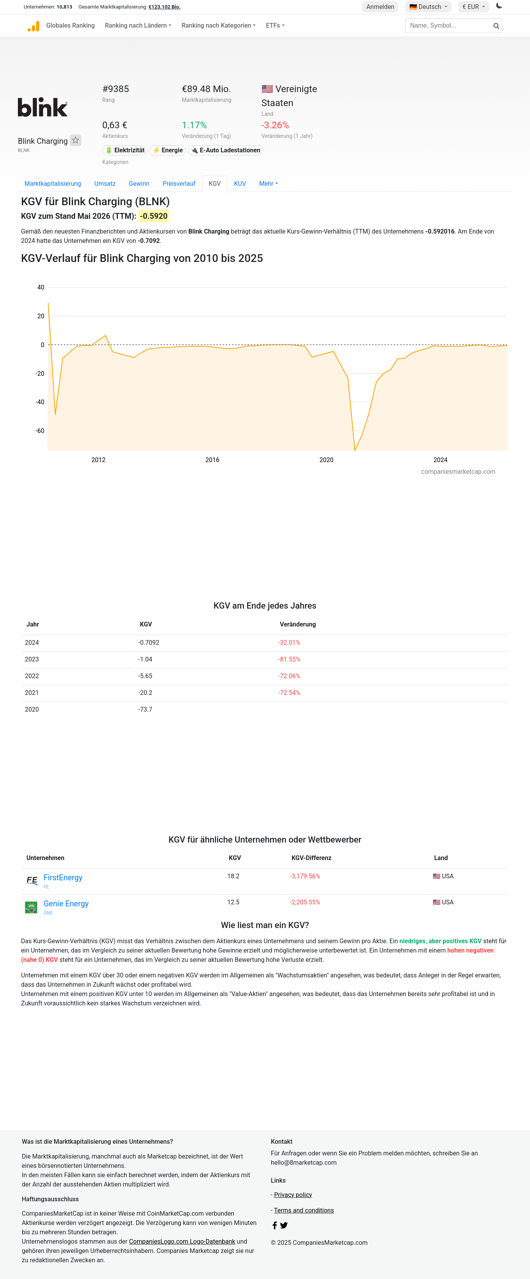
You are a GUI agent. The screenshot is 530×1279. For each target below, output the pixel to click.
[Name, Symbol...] (453, 25)
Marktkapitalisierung (53, 183)
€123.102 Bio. (165, 7)
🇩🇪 (426, 6)
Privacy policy (293, 1195)
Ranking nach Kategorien (216, 25)
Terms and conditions (304, 1210)
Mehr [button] (266, 183)
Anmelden (380, 6)
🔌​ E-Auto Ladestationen (225, 150)
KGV (215, 183)
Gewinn (139, 183)
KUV (240, 183)
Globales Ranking (70, 25)
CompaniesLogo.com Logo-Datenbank (182, 1241)
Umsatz (105, 183)
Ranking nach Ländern (136, 25)
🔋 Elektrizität (125, 150)
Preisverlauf (179, 183)
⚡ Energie (168, 150)
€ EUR (471, 6)
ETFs (273, 25)
